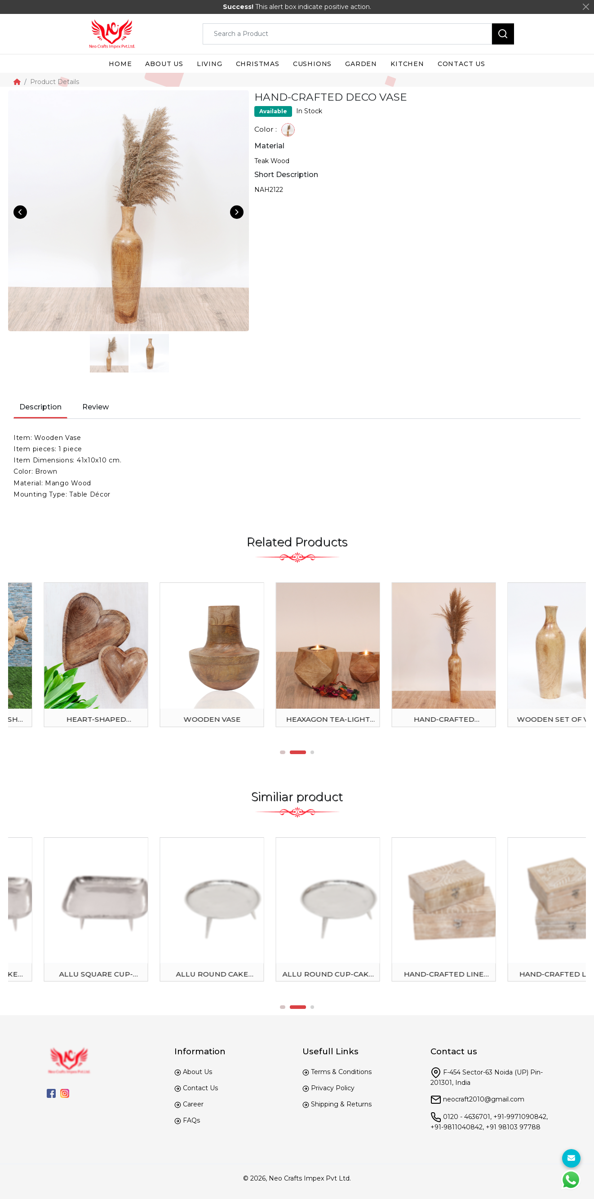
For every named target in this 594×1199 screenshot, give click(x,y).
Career (193, 1104)
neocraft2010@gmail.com (483, 1099)
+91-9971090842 (519, 1117)
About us (164, 64)
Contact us (461, 64)
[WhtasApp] (571, 1180)
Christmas (257, 64)
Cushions (312, 64)
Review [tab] (95, 407)
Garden (361, 64)
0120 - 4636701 (466, 1117)
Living (209, 64)
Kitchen (407, 64)
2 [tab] (304, 752)
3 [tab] (312, 752)
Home (120, 64)
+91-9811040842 (456, 1127)
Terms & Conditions (341, 1072)
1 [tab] (289, 752)
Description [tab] (40, 407)
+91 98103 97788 (513, 1127)
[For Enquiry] (571, 1158)
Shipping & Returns (341, 1104)
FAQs (191, 1120)
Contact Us (200, 1088)
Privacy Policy (333, 1088)
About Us (197, 1072)
